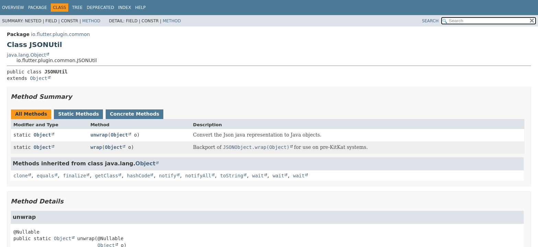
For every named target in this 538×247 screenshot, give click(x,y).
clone (20, 175)
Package (37, 7)
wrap (96, 147)
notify (167, 175)
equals (45, 175)
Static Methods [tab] (78, 114)
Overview (13, 7)
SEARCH (430, 21)
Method (91, 21)
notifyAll (198, 175)
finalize (74, 175)
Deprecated (100, 7)
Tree (77, 7)
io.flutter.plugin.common (60, 34)
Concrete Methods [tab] (134, 114)
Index (124, 7)
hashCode (138, 175)
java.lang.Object (26, 55)
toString (231, 175)
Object (38, 78)
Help (140, 7)
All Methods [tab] (31, 114)
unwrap (99, 135)
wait (258, 175)
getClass (106, 175)
